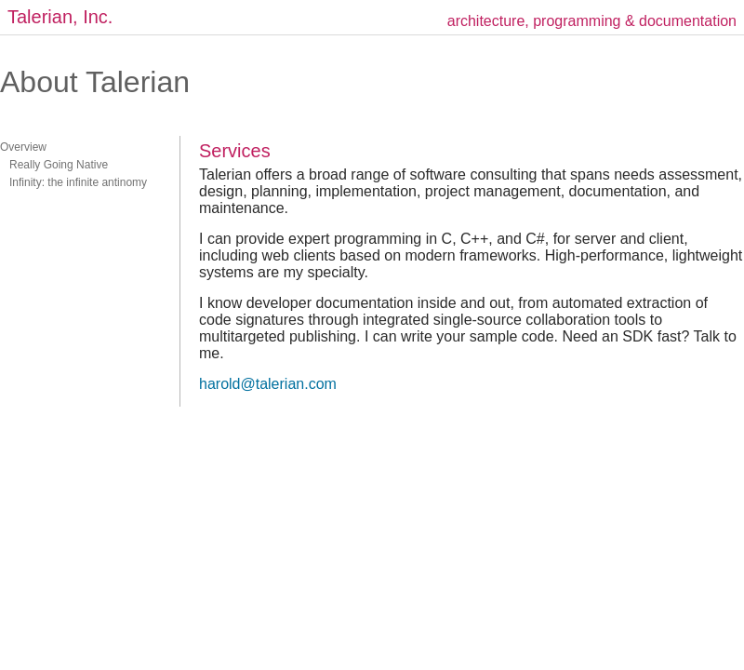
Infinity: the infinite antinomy (73, 182)
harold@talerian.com (268, 384)
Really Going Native (54, 164)
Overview (23, 147)
